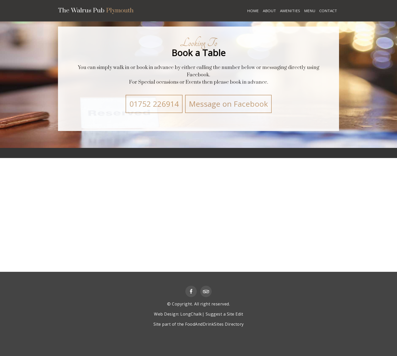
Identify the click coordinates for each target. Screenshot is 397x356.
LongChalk (191, 314)
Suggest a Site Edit (224, 314)
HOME (253, 10)
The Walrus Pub (96, 11)
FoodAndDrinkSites (204, 324)
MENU (309, 10)
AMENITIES (290, 10)
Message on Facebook (228, 104)
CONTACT (328, 10)
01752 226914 (154, 104)
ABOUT (269, 10)
